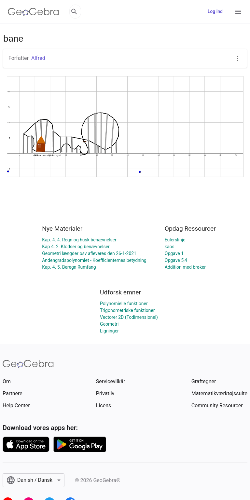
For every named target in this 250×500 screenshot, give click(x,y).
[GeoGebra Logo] (33, 12)
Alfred (38, 58)
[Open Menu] (238, 12)
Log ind (215, 11)
